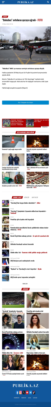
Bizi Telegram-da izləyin (25, 102)
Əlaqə (29, 398)
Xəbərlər (23, 398)
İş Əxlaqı (35, 398)
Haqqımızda (16, 398)
